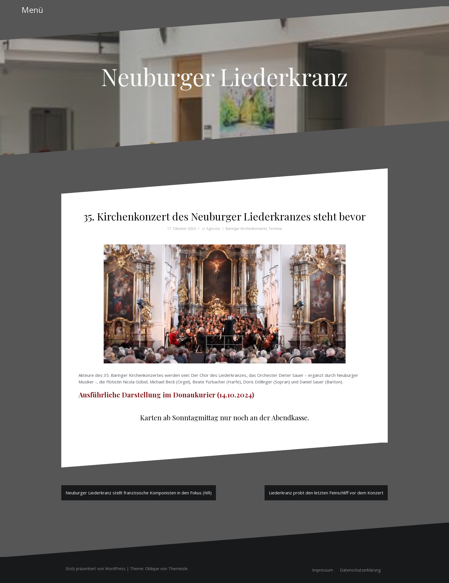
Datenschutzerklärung (360, 570)
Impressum (322, 570)
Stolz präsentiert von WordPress (95, 568)
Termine (275, 228)
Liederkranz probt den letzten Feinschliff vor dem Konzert (326, 493)
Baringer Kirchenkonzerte (246, 228)
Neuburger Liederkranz (224, 76)
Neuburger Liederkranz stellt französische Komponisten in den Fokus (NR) (139, 493)
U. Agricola (211, 228)
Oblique (152, 568)
